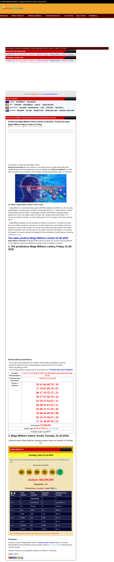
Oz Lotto (29, 110)
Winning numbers (55, 54)
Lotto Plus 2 (59, 107)
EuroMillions (20, 102)
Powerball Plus (33, 107)
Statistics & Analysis (42, 54)
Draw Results (16, 449)
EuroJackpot (31, 102)
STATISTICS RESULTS (53, 16)
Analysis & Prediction (67, 54)
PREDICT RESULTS (18, 16)
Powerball (17, 104)
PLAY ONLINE (68, 16)
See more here (53, 545)
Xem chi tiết (54, 428)
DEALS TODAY (81, 16)
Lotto (42, 107)
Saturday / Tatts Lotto (66, 110)
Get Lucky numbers (22, 54)
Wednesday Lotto (51, 110)
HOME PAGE (4, 16)
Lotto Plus (49, 107)
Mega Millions (28, 104)
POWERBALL (94, 16)
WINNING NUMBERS (35, 16)
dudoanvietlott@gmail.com (50, 94)
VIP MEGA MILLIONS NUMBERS (61, 370)
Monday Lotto (38, 110)
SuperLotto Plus (48, 104)
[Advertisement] (66, 8)
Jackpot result (11, 54)
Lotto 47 (37, 104)
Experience (32, 54)
